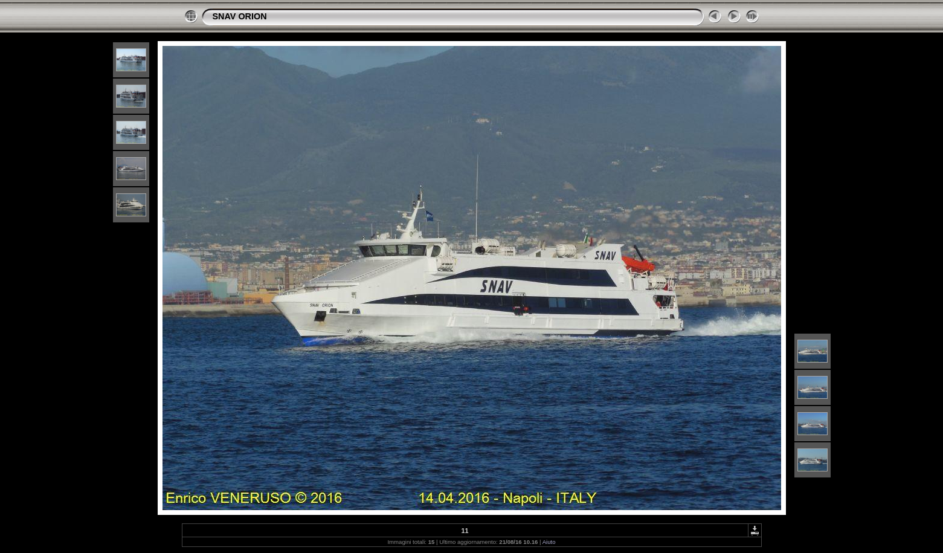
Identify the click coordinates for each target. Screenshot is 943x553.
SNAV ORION (240, 16)
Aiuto (549, 541)
